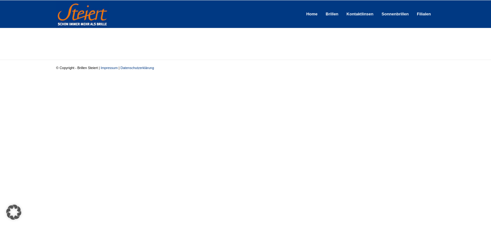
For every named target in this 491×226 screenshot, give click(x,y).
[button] (14, 212)
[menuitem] (312, 14)
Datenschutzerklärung (137, 68)
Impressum (109, 68)
